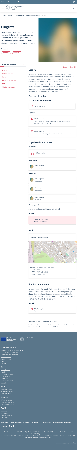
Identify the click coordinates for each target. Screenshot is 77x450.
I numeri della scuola (7, 381)
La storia (3, 383)
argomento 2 (16, 52)
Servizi (4, 77)
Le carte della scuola (7, 374)
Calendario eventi (6, 415)
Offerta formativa (6, 400)
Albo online (4, 417)
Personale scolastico (7, 389)
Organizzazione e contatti (10, 80)
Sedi (3, 84)
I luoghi (3, 372)
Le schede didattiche (7, 402)
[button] (13, 64)
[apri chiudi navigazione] (3, 8)
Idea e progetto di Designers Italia (66, 443)
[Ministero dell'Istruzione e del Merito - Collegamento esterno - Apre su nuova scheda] (11, 2)
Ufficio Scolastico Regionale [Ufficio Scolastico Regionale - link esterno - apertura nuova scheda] (9, 352)
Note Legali (4, 422)
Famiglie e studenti (6, 391)
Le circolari (4, 413)
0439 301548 (37, 432)
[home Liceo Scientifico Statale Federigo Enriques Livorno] (15, 7)
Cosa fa (4, 70)
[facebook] (9, 426)
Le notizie (4, 411)
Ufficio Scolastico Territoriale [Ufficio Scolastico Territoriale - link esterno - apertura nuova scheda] (9, 355)
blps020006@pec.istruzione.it (40, 434)
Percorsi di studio (7, 73)
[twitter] (12, 426)
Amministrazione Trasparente (20, 422)
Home (4, 15)
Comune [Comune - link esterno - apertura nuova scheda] (3, 363)
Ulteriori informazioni (8, 87)
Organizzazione (19, 15)
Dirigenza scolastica (32, 15)
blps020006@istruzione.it (52, 432)
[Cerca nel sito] (72, 8)
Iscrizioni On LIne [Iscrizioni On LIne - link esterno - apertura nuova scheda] (6, 359)
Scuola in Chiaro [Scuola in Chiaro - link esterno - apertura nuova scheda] (6, 357)
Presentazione (5, 370)
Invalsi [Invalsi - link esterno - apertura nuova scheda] (3, 361)
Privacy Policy (46, 422)
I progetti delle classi (7, 404)
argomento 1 (6, 52)
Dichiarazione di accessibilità (62, 422)
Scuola (10, 15)
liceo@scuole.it (41, 274)
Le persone (4, 378)
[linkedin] (14, 426)
